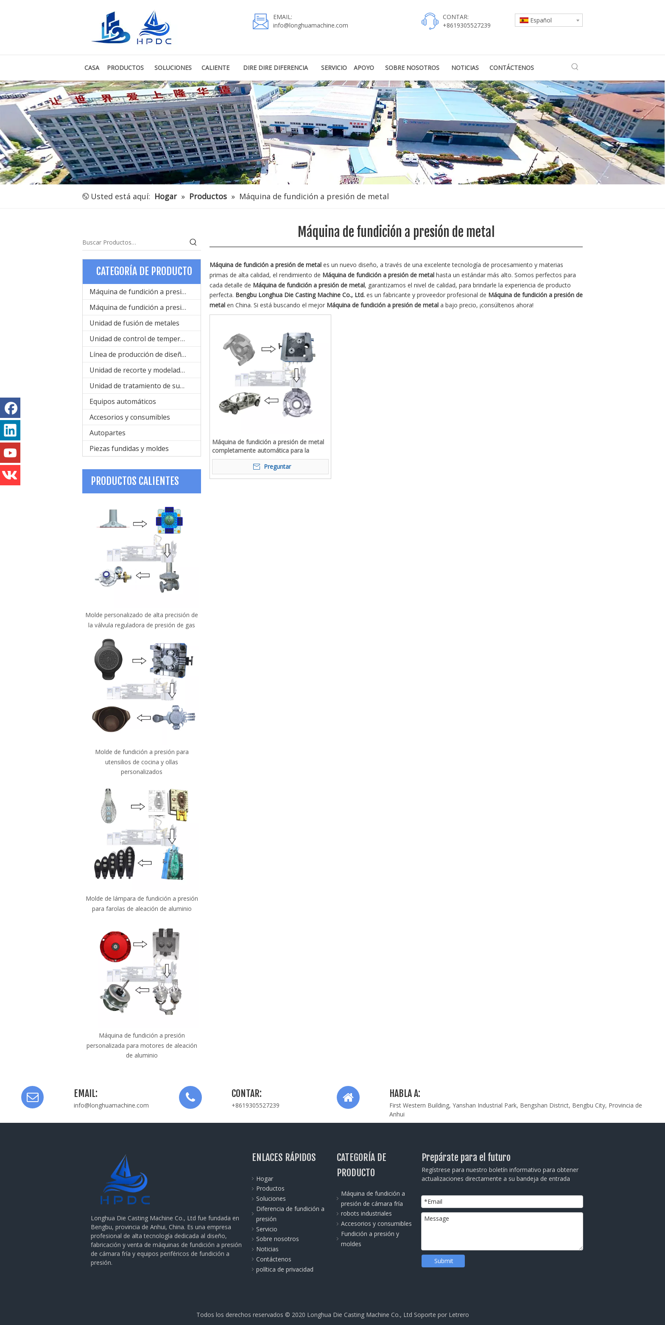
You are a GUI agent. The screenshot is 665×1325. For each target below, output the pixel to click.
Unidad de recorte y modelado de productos (145, 370)
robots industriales (366, 1213)
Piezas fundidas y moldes (129, 448)
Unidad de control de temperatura (143, 338)
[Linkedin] (10, 430)
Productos (270, 1188)
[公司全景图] (332, 132)
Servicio (266, 1229)
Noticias (267, 1249)
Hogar (264, 1179)
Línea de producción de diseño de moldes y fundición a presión (145, 354)
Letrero (459, 1315)
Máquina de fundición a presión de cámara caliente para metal (145, 307)
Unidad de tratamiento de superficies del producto (145, 385)
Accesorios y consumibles (129, 417)
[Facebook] (10, 408)
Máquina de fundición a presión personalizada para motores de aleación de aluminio (142, 1045)
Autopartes (107, 432)
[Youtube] (10, 453)
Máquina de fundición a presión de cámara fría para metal (145, 291)
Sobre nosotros (277, 1239)
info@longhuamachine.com (310, 25)
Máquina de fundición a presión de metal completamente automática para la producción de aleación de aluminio (268, 446)
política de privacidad (284, 1269)
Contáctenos (273, 1259)
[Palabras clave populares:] (575, 67)
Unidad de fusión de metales (134, 323)
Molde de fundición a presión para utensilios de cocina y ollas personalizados (142, 762)
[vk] (10, 475)
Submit (443, 1261)
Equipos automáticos (122, 401)
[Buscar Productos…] (134, 242)
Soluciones (271, 1198)
